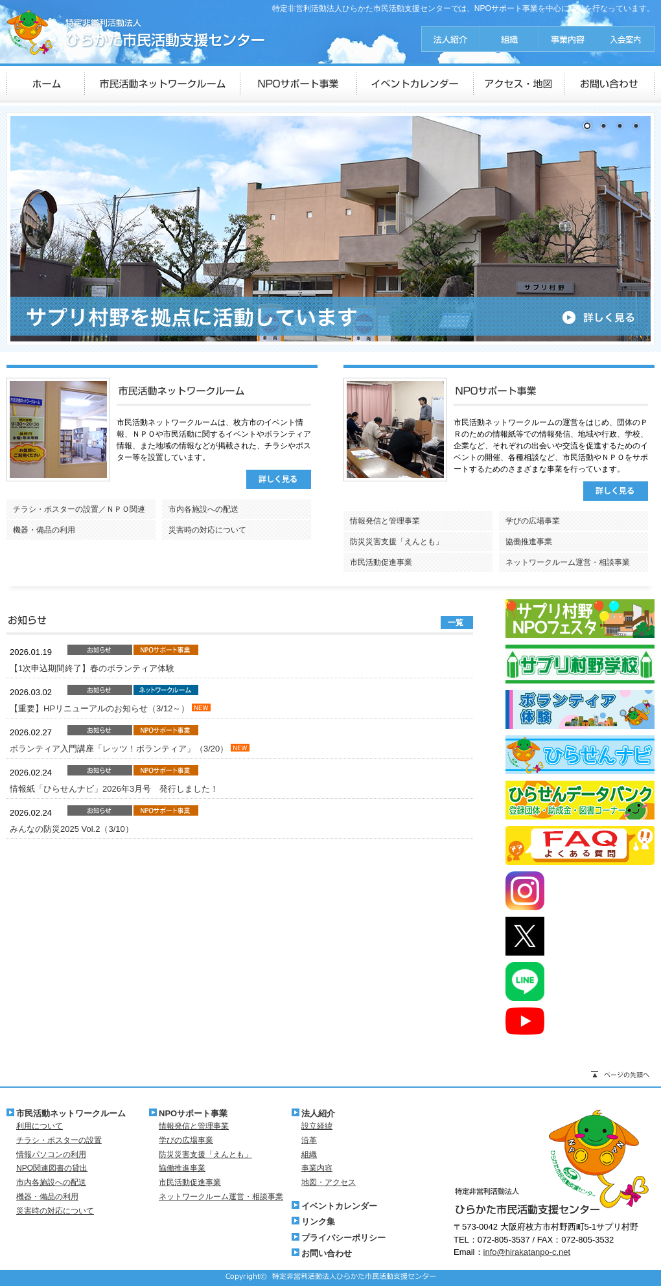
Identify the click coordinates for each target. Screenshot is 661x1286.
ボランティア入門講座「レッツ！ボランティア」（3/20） (120, 748)
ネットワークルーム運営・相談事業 (567, 562)
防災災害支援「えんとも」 (396, 541)
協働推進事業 (528, 541)
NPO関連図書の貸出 (51, 1168)
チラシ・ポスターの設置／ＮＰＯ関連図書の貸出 (79, 512)
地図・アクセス (328, 1182)
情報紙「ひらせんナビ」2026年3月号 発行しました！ (114, 789)
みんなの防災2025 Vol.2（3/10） (71, 829)
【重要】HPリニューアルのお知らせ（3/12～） (101, 708)
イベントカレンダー (339, 1206)
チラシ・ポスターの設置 (59, 1140)
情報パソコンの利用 (51, 1154)
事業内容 (316, 1168)
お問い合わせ (326, 1253)
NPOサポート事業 (193, 1113)
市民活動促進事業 (381, 562)
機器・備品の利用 (44, 529)
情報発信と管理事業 (385, 520)
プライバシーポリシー (343, 1238)
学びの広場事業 (532, 520)
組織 (309, 1154)
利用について (39, 1126)
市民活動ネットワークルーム (71, 1113)
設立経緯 (316, 1126)
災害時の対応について (207, 529)
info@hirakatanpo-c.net (527, 1252)
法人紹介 (318, 1113)
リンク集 (318, 1221)
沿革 (309, 1140)
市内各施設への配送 (203, 509)
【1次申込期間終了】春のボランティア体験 (92, 668)
